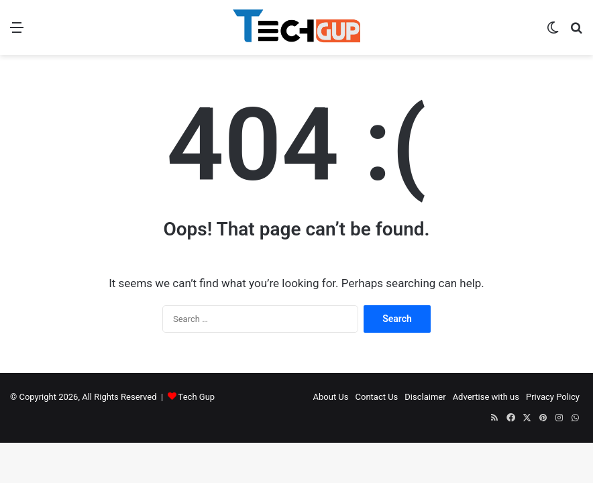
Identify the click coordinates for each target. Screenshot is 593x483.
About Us (331, 397)
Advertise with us (486, 397)
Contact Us (377, 397)
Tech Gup (196, 397)
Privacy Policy (553, 397)
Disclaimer (425, 397)
